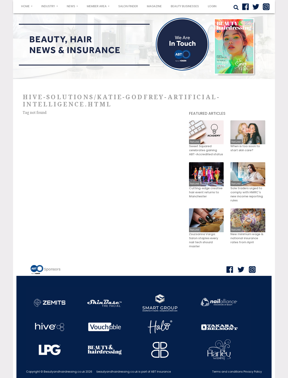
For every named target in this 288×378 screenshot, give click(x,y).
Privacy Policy (252, 372)
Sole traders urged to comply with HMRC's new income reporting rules (246, 194)
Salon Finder (128, 6)
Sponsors (52, 269)
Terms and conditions (227, 372)
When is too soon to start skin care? (245, 148)
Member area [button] (97, 6)
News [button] (71, 6)
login (212, 6)
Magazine (154, 6)
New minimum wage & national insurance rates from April (246, 238)
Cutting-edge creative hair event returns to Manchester (206, 192)
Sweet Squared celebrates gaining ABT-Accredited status (206, 150)
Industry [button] (48, 6)
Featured (194, 141)
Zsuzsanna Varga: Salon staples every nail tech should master (203, 240)
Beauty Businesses (185, 6)
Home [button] (27, 5)
